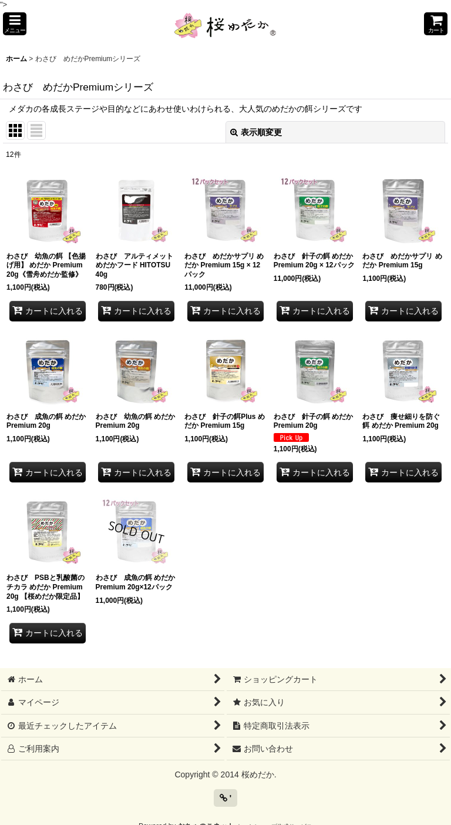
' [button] (225, 798)
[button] (14, 23)
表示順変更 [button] (256, 132)
